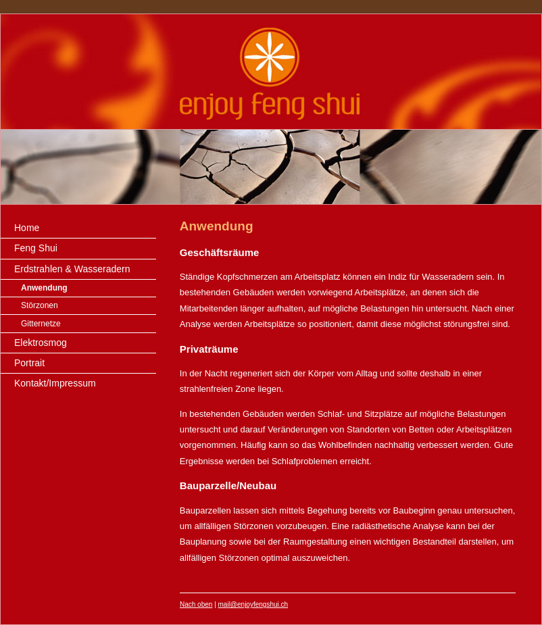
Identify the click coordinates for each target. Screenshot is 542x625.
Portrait (29, 362)
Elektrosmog (40, 342)
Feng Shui (35, 248)
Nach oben (196, 604)
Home (26, 227)
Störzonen (39, 305)
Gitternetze (41, 323)
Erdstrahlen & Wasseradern (72, 269)
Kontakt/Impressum (55, 383)
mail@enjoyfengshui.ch (253, 604)
